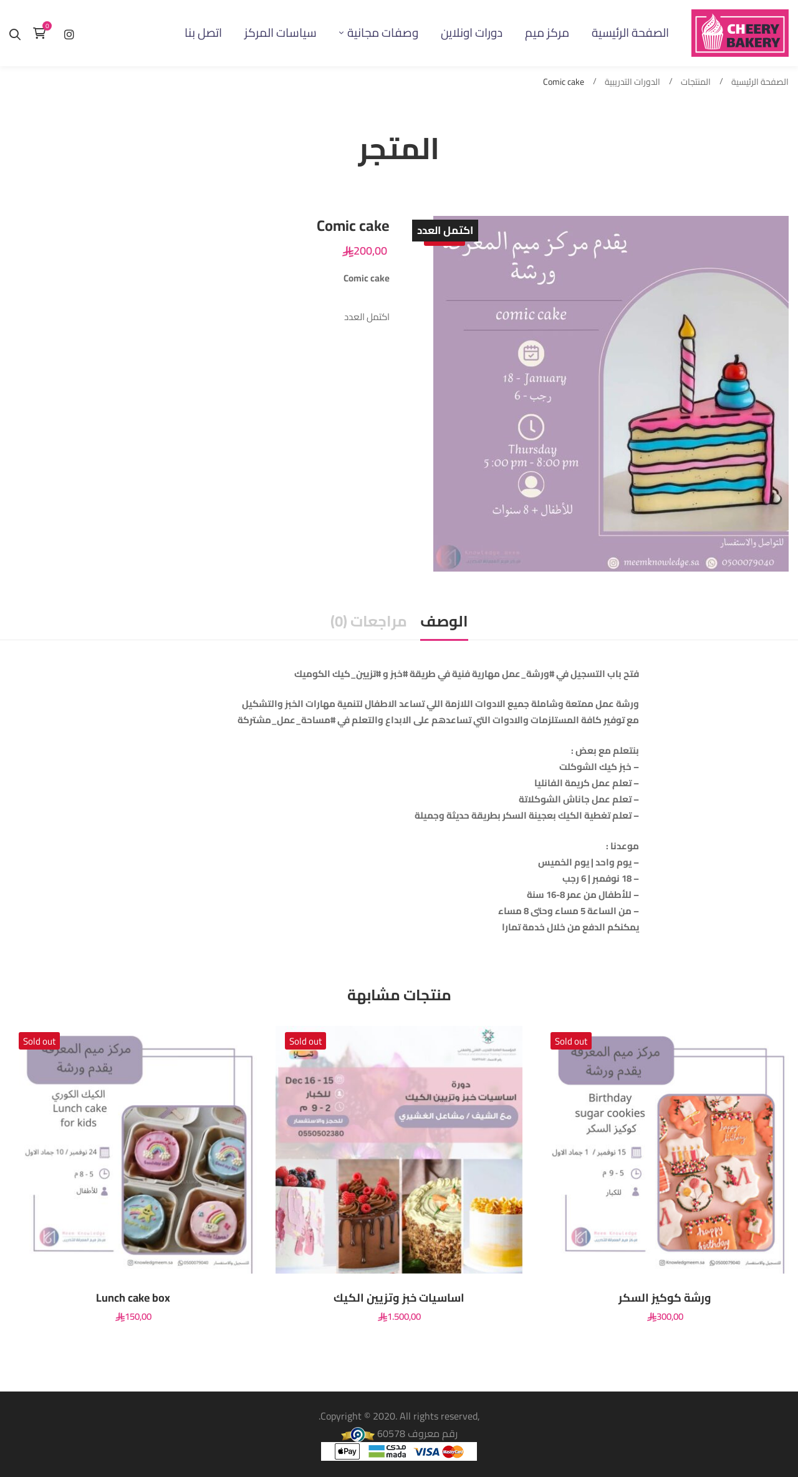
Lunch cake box (133, 1298)
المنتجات (696, 82)
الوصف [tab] (444, 621)
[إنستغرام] (69, 32)
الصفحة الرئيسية (760, 82)
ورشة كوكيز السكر (664, 1298)
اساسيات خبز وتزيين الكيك (399, 1298)
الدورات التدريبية (632, 82)
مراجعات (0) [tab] (368, 621)
